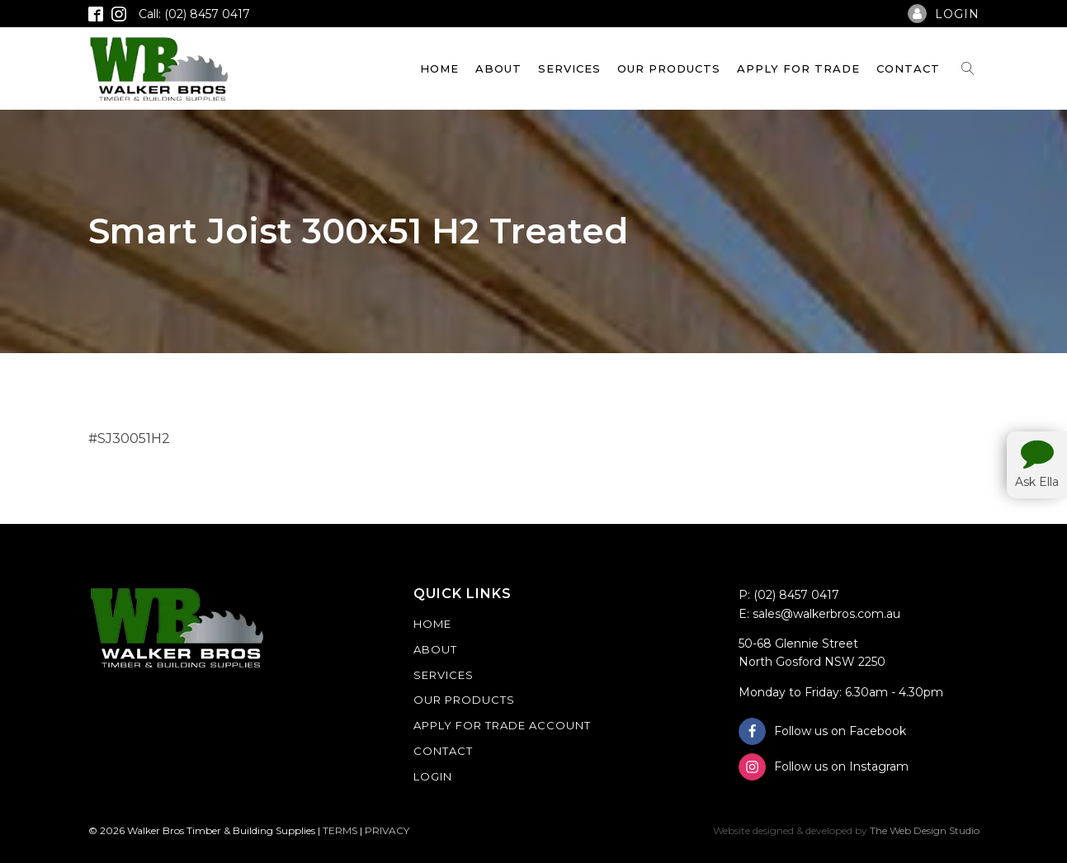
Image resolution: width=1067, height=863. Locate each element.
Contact (908, 68)
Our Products (668, 68)
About (498, 68)
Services (569, 68)
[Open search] (968, 68)
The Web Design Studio (925, 830)
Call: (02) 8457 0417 (194, 14)
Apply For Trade (798, 68)
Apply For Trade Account (502, 725)
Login (432, 776)
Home (439, 68)
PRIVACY (387, 830)
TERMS (340, 830)
